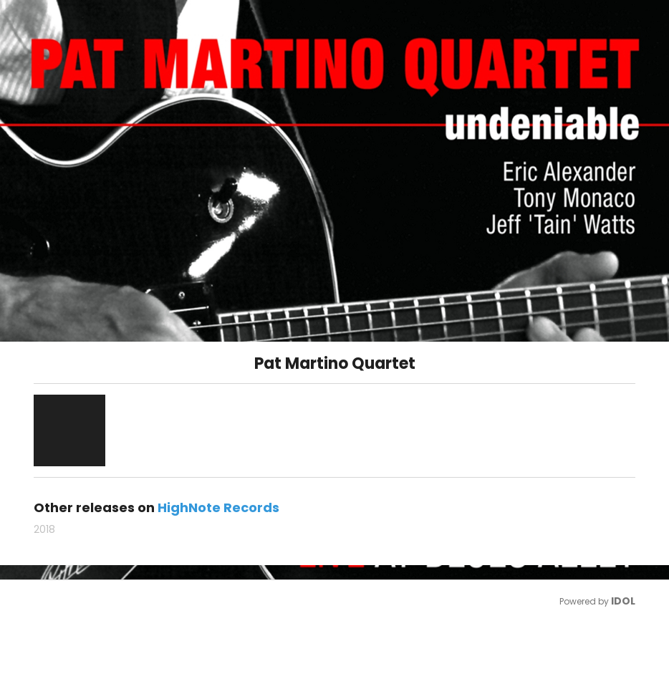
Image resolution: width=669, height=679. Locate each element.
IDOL (623, 601)
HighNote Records (218, 507)
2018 (44, 529)
